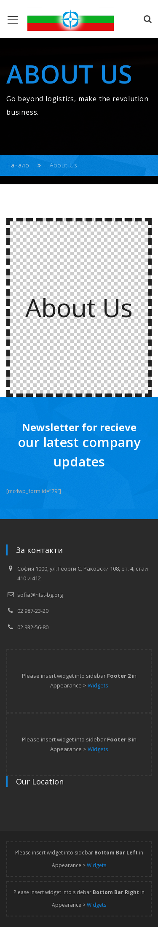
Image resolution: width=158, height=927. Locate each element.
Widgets (98, 685)
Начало (17, 165)
